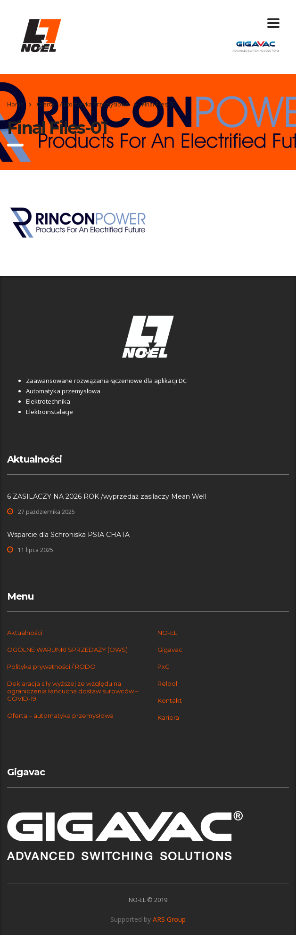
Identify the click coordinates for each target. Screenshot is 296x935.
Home (15, 104)
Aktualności (24, 632)
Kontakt (169, 700)
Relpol (167, 683)
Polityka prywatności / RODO (51, 666)
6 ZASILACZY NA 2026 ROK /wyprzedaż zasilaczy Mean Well (106, 496)
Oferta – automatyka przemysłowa (60, 715)
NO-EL (167, 632)
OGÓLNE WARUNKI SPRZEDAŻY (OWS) (67, 649)
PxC (163, 666)
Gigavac (169, 649)
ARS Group (169, 919)
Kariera (168, 717)
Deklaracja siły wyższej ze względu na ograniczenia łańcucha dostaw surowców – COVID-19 (73, 691)
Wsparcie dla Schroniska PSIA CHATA (68, 534)
